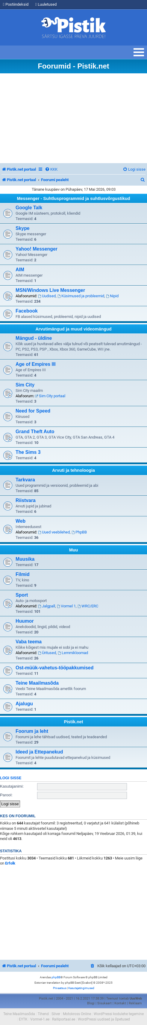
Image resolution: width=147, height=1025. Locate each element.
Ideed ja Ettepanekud (39, 751)
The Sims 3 (28, 452)
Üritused (47, 653)
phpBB (55, 977)
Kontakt (120, 1003)
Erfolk (10, 863)
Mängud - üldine (34, 338)
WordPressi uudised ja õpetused (104, 1019)
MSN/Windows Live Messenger (50, 290)
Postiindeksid (15, 4)
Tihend (43, 1014)
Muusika (25, 559)
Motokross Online (77, 1014)
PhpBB (79, 532)
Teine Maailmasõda (37, 683)
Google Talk (29, 207)
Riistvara (26, 500)
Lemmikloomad (73, 653)
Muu (73, 550)
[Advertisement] (73, 118)
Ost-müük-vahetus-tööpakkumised (54, 667)
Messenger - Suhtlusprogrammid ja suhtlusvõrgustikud (73, 198)
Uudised (47, 296)
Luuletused (46, 4)
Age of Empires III (36, 364)
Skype (23, 228)
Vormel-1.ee (39, 1019)
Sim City (25, 384)
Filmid (23, 574)
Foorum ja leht (32, 731)
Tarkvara (25, 479)
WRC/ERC (88, 606)
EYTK (23, 1019)
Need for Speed (33, 410)
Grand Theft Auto (35, 431)
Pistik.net (73, 721)
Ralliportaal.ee (63, 1019)
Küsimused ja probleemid (80, 296)
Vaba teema (29, 641)
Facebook (27, 310)
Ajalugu (24, 703)
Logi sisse (10, 778)
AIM (20, 269)
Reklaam (135, 1003)
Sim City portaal (50, 396)
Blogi (91, 1003)
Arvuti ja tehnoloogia (73, 470)
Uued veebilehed (54, 532)
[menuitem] (51, 169)
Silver (55, 1014)
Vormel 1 (66, 606)
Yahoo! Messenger (36, 248)
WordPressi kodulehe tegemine (119, 1014)
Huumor (25, 621)
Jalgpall (46, 606)
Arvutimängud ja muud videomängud (73, 329)
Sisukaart (104, 1003)
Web (20, 521)
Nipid (112, 296)
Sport (22, 595)
